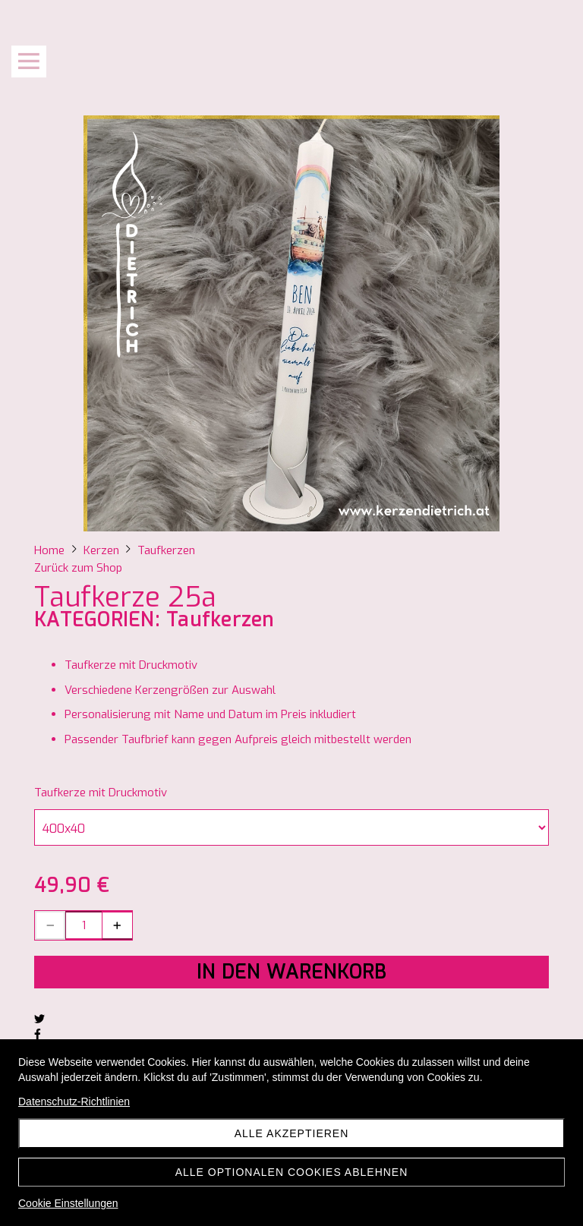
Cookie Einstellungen (68, 1203)
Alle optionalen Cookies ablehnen (291, 1172)
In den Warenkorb (291, 972)
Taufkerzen (220, 619)
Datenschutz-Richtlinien (74, 1101)
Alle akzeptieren (292, 1133)
